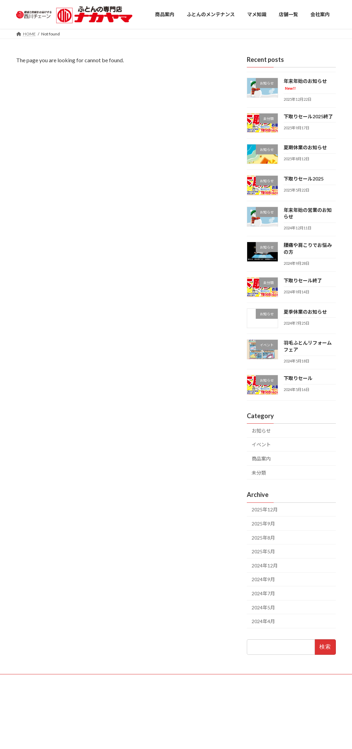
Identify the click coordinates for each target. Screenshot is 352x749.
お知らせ (261, 431)
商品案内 (261, 459)
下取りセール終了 (303, 280)
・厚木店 (134, 700)
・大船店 (159, 694)
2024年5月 (263, 607)
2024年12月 (265, 565)
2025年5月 (263, 551)
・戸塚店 (184, 694)
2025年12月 (265, 509)
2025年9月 (263, 524)
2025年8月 (263, 538)
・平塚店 (159, 700)
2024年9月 (263, 579)
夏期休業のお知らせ (305, 147)
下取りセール (298, 378)
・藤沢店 (134, 694)
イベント (261, 444)
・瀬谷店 (184, 700)
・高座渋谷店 (138, 705)
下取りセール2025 (303, 179)
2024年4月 (263, 621)
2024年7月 (263, 593)
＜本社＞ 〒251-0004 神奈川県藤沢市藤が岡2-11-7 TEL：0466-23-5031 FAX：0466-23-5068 (276, 703)
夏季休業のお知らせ (305, 312)
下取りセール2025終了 (308, 116)
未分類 (259, 473)
